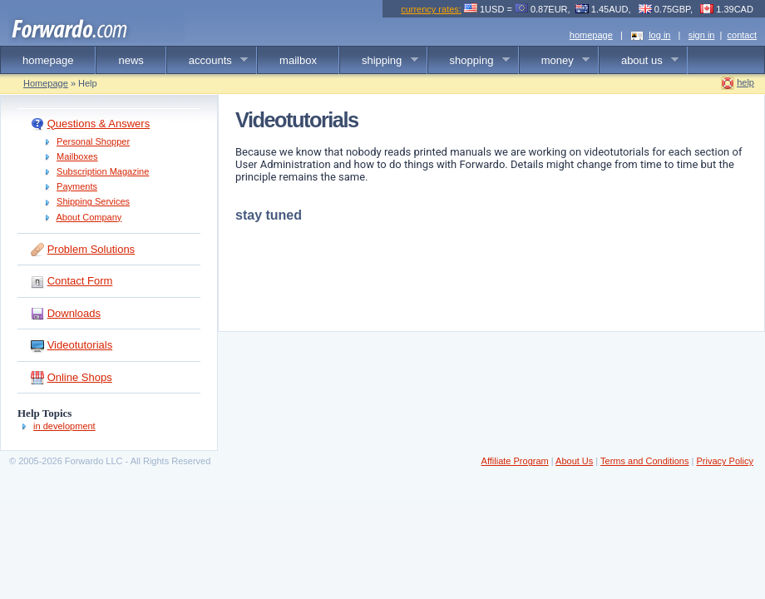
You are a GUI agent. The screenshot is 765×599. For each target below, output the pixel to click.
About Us (574, 461)
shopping (469, 60)
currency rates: (431, 9)
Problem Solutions (91, 249)
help (745, 82)
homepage (591, 35)
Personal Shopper (93, 141)
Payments (77, 186)
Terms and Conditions (644, 461)
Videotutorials (80, 345)
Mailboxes (77, 156)
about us (639, 60)
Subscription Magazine (103, 171)
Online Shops (79, 377)
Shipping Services (93, 201)
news (130, 60)
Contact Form (80, 281)
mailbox (298, 60)
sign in (701, 35)
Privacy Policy (724, 461)
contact (742, 35)
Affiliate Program (515, 461)
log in (659, 35)
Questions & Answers (99, 123)
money (555, 60)
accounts (208, 60)
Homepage (45, 83)
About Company (88, 217)
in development (64, 426)
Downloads (74, 313)
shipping (379, 60)
